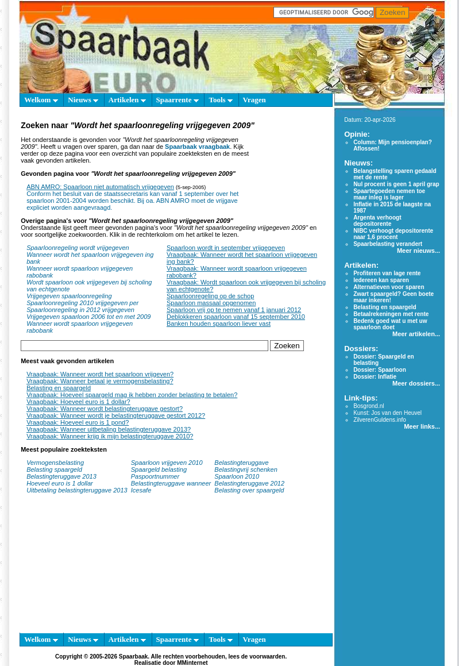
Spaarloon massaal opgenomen (211, 302)
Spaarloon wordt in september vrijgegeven (226, 247)
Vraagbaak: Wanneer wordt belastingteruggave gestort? (104, 408)
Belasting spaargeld (54, 469)
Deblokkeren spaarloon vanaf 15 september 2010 (236, 316)
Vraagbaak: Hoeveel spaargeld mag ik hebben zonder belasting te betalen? (131, 394)
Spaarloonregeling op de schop (210, 295)
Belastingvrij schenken (245, 469)
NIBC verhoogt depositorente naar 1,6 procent (393, 234)
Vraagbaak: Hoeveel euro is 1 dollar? (78, 401)
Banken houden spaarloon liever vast (219, 323)
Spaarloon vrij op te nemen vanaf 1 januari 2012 (234, 309)
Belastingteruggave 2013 (61, 476)
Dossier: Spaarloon (379, 370)
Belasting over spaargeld (249, 490)
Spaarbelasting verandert (387, 244)
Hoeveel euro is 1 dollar (59, 483)
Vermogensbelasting (55, 462)
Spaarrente (177, 99)
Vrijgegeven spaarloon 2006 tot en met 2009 (88, 316)
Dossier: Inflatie (374, 377)
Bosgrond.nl (368, 406)
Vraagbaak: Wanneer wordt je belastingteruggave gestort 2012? (115, 415)
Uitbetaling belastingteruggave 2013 (77, 490)
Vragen (254, 99)
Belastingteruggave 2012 (249, 483)
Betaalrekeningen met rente (391, 314)
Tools (220, 99)
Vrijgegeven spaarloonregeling (68, 295)
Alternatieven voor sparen (388, 287)
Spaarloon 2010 (237, 476)
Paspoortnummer (155, 476)
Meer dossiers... (416, 383)
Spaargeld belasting (159, 469)
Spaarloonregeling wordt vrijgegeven (77, 247)
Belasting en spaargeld (58, 387)
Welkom (40, 99)
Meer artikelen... (416, 333)
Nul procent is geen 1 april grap (396, 184)
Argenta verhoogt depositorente (377, 220)
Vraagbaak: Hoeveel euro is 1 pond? (77, 422)
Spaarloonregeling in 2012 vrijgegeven (80, 309)
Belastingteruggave (241, 462)
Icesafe (141, 490)
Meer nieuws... (418, 250)
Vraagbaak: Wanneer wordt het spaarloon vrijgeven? (99, 374)
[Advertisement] (291, 165)
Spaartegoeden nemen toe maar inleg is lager (389, 194)
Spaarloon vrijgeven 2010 (167, 462)
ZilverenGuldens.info (379, 420)
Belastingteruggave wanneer (171, 483)
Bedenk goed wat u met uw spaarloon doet (390, 324)
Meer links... (422, 426)
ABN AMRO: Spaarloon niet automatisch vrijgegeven (100, 186)
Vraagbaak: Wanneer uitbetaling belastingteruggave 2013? (108, 429)
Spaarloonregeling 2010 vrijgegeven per (82, 302)
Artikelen (127, 99)
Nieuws (83, 99)
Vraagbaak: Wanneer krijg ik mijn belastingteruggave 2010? (109, 436)
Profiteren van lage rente (387, 273)
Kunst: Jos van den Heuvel (387, 413)
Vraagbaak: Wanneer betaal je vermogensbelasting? (99, 381)
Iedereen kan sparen (381, 280)
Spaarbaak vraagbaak (197, 146)
